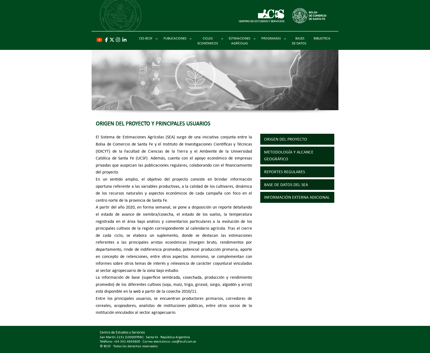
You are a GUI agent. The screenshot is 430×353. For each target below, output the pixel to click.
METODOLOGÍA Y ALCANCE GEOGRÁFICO (288, 155)
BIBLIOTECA (322, 38)
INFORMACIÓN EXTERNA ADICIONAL (297, 197)
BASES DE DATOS (300, 40)
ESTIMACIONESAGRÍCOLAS (239, 40)
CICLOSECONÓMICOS (207, 40)
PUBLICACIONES (174, 38)
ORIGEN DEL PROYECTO (285, 139)
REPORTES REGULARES (284, 171)
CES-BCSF (145, 38)
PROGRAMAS (271, 38)
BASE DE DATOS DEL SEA (286, 184)
